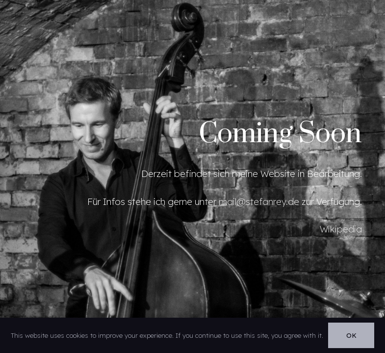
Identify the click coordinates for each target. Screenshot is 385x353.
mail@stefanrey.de (259, 201)
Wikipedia (341, 229)
